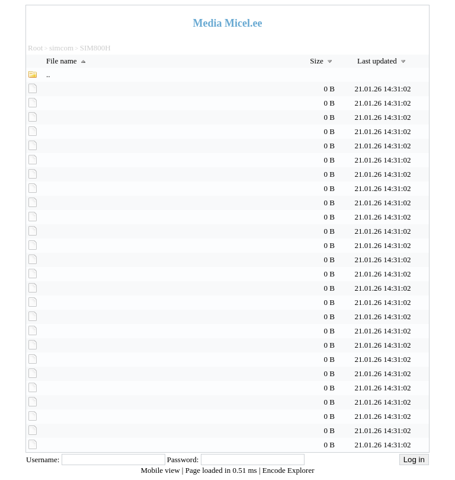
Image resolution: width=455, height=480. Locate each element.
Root (35, 47)
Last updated (382, 60)
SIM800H (95, 47)
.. (48, 74)
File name (67, 60)
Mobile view (161, 470)
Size (322, 60)
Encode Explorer (288, 470)
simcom (61, 47)
